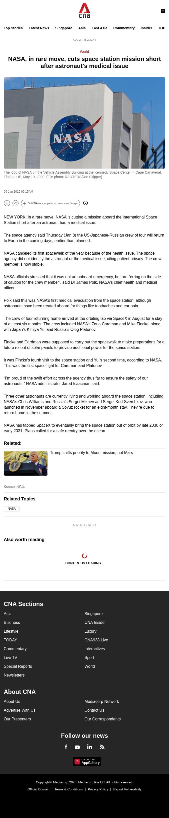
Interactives (94, 649)
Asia (82, 28)
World (84, 52)
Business (12, 622)
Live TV (10, 657)
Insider (146, 28)
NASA (12, 508)
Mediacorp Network (101, 701)
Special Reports (18, 666)
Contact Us (94, 710)
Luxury (90, 631)
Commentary (124, 28)
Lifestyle (11, 631)
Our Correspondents (102, 719)
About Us (12, 701)
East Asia (100, 28)
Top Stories (13, 28)
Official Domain (39, 789)
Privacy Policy (98, 789)
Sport (89, 657)
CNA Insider (95, 622)
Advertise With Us (20, 710)
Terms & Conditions (68, 789)
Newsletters (14, 675)
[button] (50, 203)
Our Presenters (17, 719)
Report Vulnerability (127, 789)
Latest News (39, 28)
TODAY (10, 640)
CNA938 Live (96, 640)
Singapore (63, 28)
